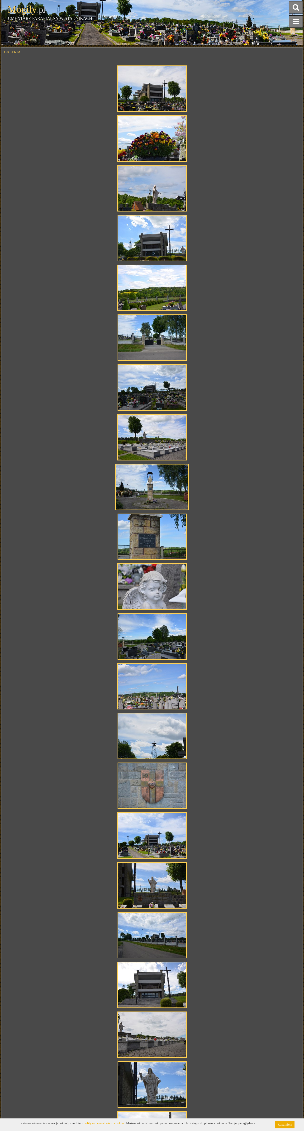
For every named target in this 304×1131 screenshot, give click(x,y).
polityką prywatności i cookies (104, 1123)
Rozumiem (285, 1124)
